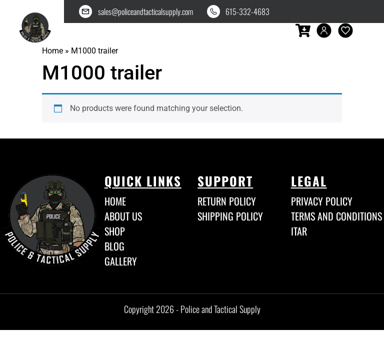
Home (52, 51)
